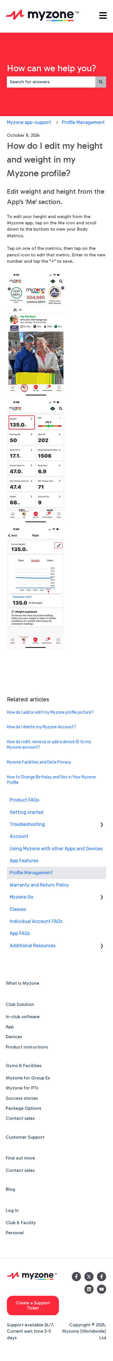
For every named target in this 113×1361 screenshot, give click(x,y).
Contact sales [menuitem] (20, 1118)
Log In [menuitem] (12, 1210)
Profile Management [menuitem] (31, 872)
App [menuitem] (10, 1026)
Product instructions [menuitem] (27, 1047)
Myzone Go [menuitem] (21, 897)
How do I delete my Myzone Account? (41, 727)
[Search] (100, 81)
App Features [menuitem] (24, 860)
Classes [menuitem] (18, 909)
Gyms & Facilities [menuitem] (23, 1065)
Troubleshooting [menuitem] (27, 824)
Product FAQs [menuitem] (24, 800)
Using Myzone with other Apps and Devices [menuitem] (56, 848)
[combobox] (51, 81)
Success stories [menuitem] (22, 1098)
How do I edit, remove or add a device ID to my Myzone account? (49, 744)
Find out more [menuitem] (20, 1158)
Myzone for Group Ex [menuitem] (28, 1078)
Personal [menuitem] (15, 1232)
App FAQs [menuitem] (20, 933)
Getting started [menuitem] (26, 812)
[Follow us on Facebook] (76, 1276)
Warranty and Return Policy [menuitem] (39, 885)
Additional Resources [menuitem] (32, 945)
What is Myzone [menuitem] (22, 983)
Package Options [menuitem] (23, 1108)
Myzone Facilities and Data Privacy (39, 762)
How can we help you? (51, 68)
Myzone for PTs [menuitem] (22, 1088)
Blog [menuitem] (10, 1189)
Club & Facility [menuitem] (21, 1222)
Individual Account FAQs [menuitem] (36, 921)
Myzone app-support (29, 122)
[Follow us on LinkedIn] (89, 1289)
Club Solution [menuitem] (20, 1004)
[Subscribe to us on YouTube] (101, 1289)
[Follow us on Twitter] (89, 1276)
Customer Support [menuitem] (25, 1137)
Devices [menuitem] (14, 1036)
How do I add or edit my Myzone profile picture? (50, 712)
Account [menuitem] (19, 836)
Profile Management (83, 122)
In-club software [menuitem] (22, 1016)
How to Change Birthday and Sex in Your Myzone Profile (51, 780)
